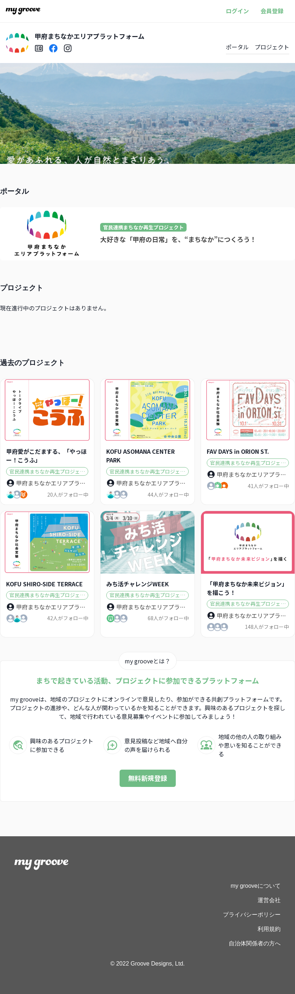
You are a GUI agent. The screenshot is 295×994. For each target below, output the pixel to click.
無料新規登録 (147, 778)
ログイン (237, 10)
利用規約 (269, 929)
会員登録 (271, 10)
